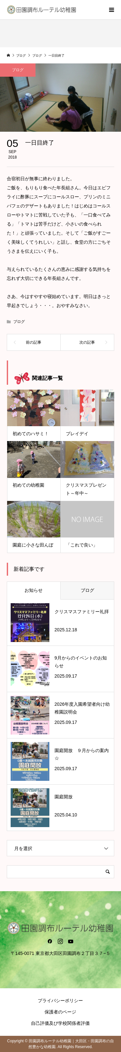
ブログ (18, 70)
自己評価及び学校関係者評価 (60, 1023)
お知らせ (34, 590)
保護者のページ (60, 1011)
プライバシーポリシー (60, 1000)
